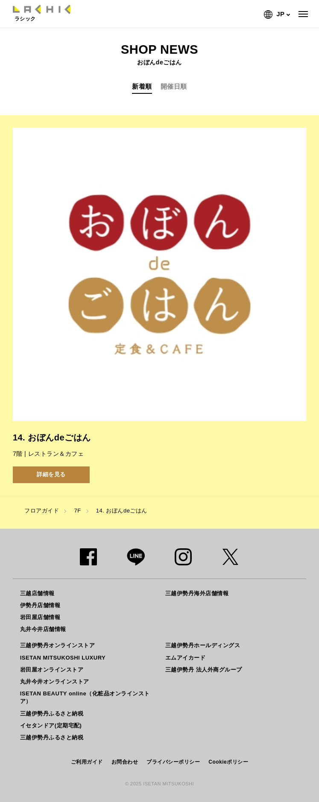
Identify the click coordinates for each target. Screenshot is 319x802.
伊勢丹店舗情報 (40, 605)
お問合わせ (124, 762)
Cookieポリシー (228, 762)
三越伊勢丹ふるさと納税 (52, 713)
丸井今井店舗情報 (43, 629)
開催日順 (174, 86)
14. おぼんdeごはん (121, 510)
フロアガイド (41, 510)
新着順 (142, 86)
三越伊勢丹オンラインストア (57, 645)
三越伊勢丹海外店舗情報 (197, 593)
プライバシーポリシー (173, 762)
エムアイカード (185, 657)
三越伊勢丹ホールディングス (202, 645)
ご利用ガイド (87, 762)
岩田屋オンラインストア (52, 669)
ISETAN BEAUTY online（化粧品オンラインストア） (85, 697)
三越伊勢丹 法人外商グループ (203, 669)
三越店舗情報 (37, 593)
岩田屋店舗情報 (40, 617)
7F (77, 510)
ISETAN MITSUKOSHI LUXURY (63, 657)
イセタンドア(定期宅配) (51, 725)
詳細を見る (51, 474)
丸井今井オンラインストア (54, 681)
